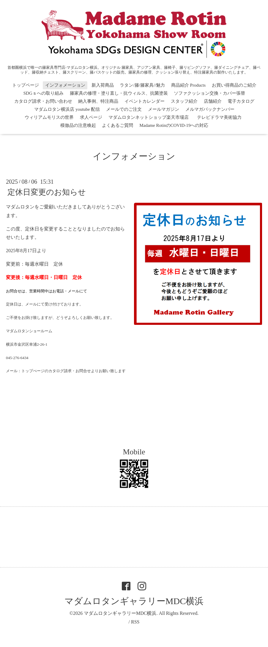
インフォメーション (65, 85)
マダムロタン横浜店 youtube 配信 (67, 109)
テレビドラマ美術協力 (221, 117)
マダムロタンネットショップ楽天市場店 (148, 117)
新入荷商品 (103, 85)
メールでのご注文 (124, 109)
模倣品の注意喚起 (78, 125)
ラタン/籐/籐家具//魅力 (142, 85)
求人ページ (91, 117)
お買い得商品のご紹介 (234, 85)
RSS (135, 621)
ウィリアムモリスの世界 (49, 117)
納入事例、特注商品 (98, 101)
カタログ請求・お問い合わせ (43, 101)
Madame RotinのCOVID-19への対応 (173, 125)
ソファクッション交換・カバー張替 (209, 93)
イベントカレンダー (144, 101)
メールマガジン (163, 109)
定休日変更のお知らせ (46, 192)
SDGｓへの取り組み (43, 93)
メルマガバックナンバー (209, 109)
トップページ (25, 85)
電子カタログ (241, 101)
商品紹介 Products (188, 85)
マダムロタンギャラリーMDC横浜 (134, 601)
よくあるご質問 (117, 125)
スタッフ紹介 (184, 101)
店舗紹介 (213, 101)
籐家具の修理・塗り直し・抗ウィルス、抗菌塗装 (119, 93)
